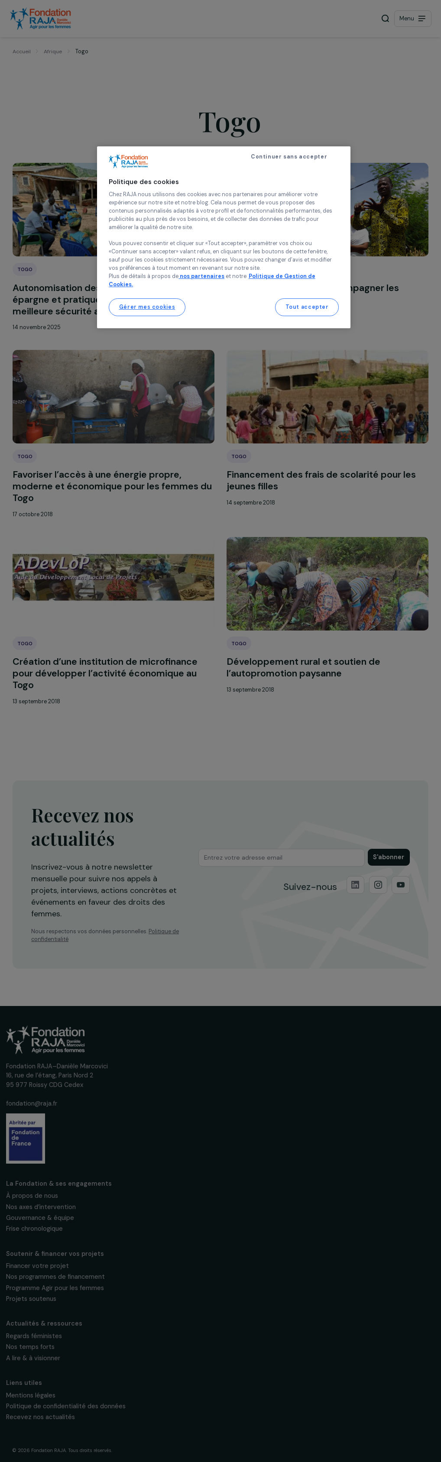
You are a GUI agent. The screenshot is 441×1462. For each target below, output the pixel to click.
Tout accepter (307, 307)
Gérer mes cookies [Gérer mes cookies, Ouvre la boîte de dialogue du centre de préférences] (147, 307)
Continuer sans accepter (289, 156)
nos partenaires (201, 276)
